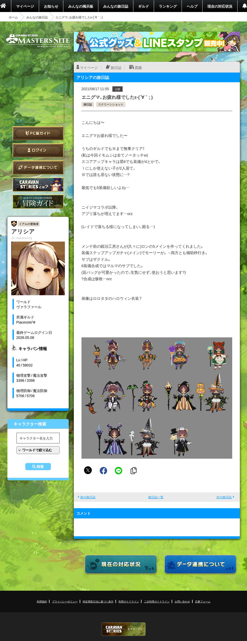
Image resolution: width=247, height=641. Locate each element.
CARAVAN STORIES (124, 629)
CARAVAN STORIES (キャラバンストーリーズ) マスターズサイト (38, 41)
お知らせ (51, 6)
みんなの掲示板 (80, 6)
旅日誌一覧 (155, 497)
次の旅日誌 (224, 497)
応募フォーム (202, 601)
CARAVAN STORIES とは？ (38, 184)
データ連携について (38, 167)
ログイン (38, 150)
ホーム (13, 17)
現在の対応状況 (219, 6)
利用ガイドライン (129, 601)
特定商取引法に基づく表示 (98, 601)
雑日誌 (88, 104)
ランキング (168, 6)
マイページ (25, 6)
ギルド (143, 6)
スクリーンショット (110, 104)
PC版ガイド (38, 133)
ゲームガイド (38, 202)
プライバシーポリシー (65, 601)
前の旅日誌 (88, 497)
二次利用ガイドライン (157, 601)
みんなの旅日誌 (115, 6)
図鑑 (138, 67)
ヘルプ (192, 6)
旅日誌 (116, 67)
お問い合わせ (182, 601)
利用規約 (42, 601)
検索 (40, 466)
